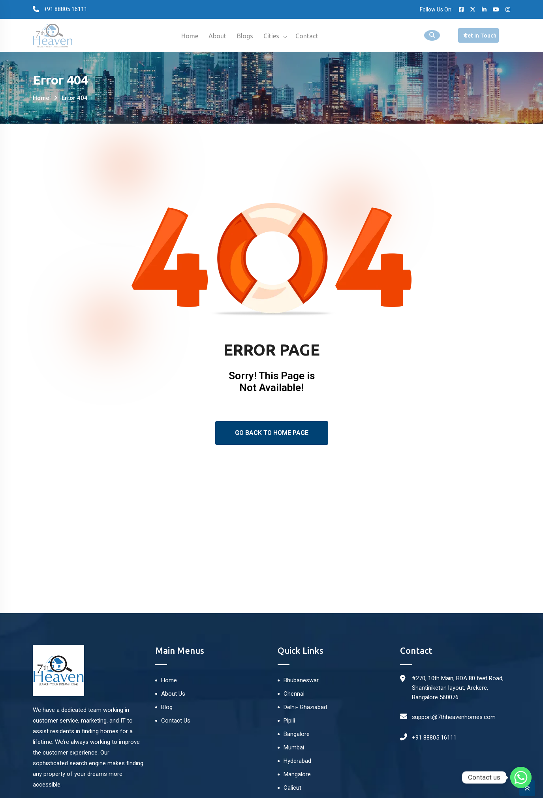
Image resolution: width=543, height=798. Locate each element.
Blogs (245, 36)
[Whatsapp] (521, 777)
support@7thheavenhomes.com (454, 717)
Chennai (294, 693)
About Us (173, 693)
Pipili (289, 720)
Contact (310, 36)
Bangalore (297, 734)
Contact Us (175, 720)
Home (186, 36)
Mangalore (297, 774)
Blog (167, 707)
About (216, 36)
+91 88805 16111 (434, 737)
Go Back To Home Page (271, 433)
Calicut (292, 787)
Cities (273, 36)
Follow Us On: (436, 9)
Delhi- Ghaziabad (305, 707)
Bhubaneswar (301, 680)
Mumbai (294, 747)
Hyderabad (297, 760)
